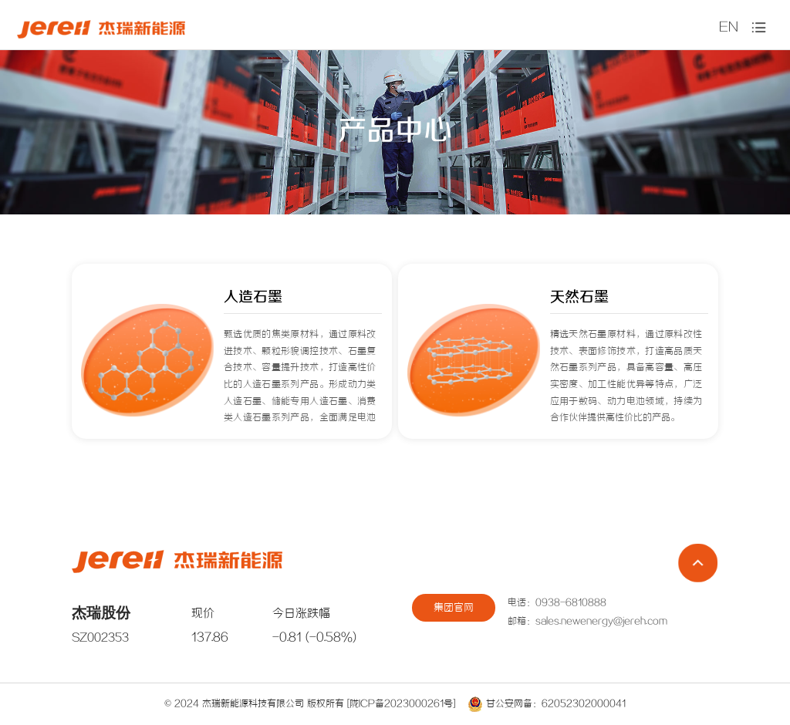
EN (728, 27)
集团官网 (454, 608)
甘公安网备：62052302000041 (547, 704)
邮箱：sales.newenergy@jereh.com (587, 621)
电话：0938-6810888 (557, 603)
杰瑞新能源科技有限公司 (253, 704)
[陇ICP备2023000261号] (401, 704)
